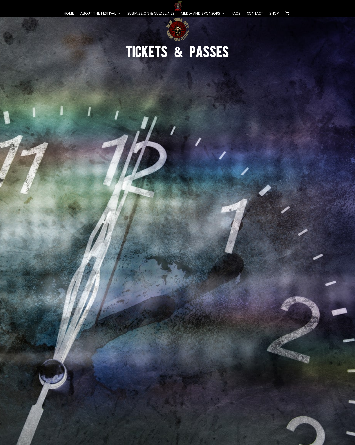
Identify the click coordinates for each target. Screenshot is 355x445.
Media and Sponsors (200, 14)
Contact (255, 14)
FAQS (235, 14)
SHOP (274, 14)
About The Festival (98, 14)
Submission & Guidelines (150, 14)
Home (69, 14)
